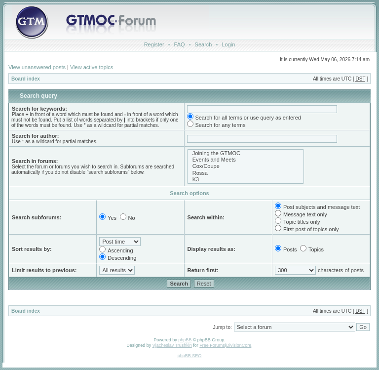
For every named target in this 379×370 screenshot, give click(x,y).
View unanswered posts (37, 67)
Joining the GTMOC (245, 153)
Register (154, 44)
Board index (25, 79)
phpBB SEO (190, 355)
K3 (245, 179)
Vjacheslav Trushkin (172, 345)
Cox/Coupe (245, 166)
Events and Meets (245, 160)
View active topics (91, 67)
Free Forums (212, 345)
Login (228, 44)
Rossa (245, 173)
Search (203, 44)
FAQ (179, 44)
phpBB (184, 339)
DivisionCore (238, 345)
